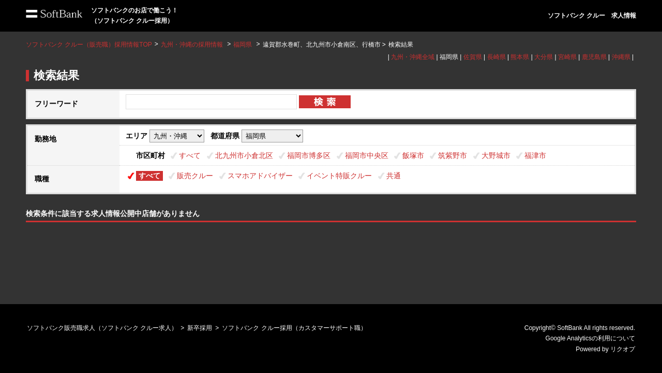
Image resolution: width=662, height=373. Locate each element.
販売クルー (195, 175)
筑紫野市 (452, 155)
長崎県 (496, 57)
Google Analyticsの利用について (590, 338)
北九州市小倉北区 (244, 155)
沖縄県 (621, 57)
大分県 (543, 57)
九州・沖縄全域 (412, 57)
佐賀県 (472, 57)
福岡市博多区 (308, 155)
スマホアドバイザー (260, 175)
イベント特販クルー (339, 175)
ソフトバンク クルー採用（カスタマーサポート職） (294, 328)
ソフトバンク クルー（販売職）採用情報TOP (89, 44)
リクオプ (622, 349)
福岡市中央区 (366, 155)
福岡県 (242, 44)
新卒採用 (199, 328)
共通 (393, 175)
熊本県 (519, 57)
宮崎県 (567, 57)
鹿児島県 (594, 57)
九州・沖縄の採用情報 (192, 44)
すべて (190, 155)
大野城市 (496, 155)
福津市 (535, 155)
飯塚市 (413, 155)
